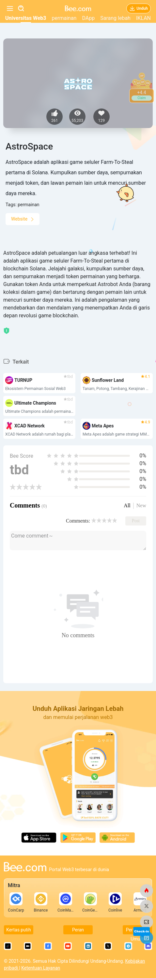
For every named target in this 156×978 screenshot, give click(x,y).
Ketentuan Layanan (40, 968)
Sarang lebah (115, 18)
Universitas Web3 (25, 18)
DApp (88, 18)
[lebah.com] (146, 890)
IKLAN (143, 18)
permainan (64, 18)
